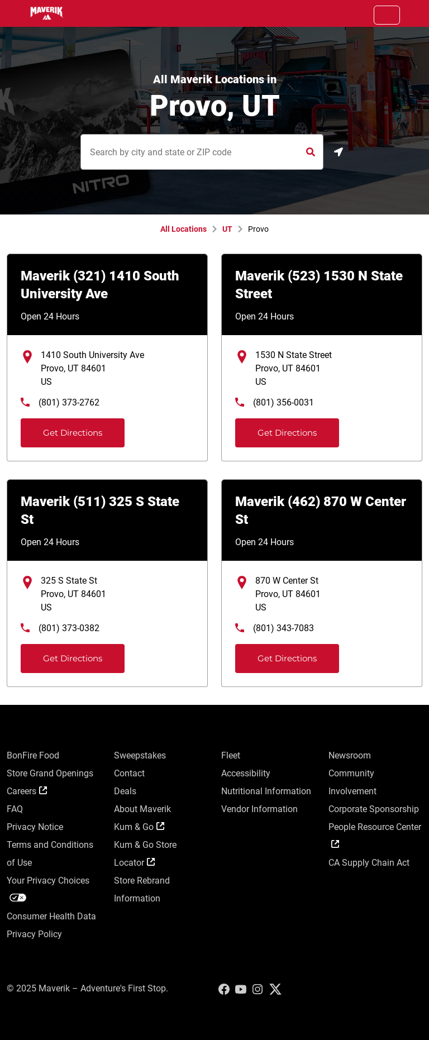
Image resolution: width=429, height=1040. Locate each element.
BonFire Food (33, 755)
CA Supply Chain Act (368, 862)
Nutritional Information (266, 791)
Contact (129, 773)
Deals (125, 791)
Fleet (230, 755)
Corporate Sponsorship (373, 809)
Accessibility (245, 773)
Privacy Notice (35, 827)
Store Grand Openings (50, 773)
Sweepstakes (140, 755)
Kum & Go (139, 827)
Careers (27, 791)
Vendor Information (259, 809)
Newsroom (349, 755)
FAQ (15, 809)
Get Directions (63, 428)
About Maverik (142, 809)
